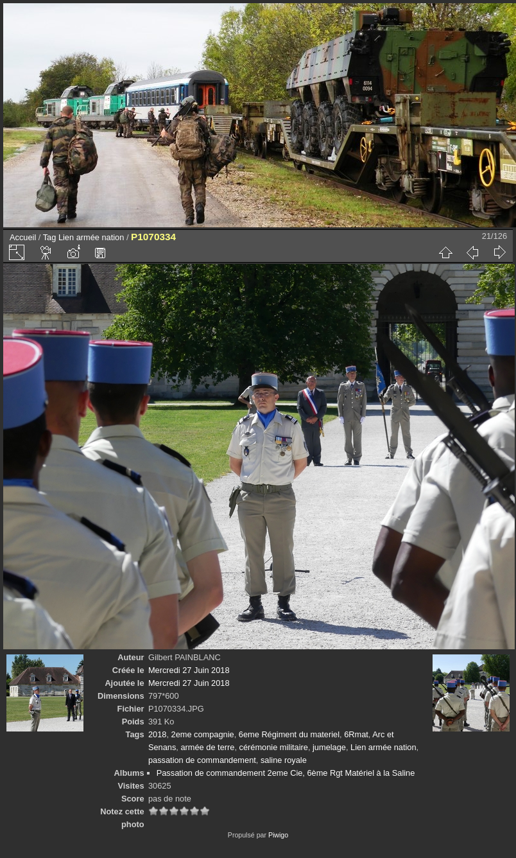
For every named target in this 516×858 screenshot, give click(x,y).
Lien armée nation (91, 237)
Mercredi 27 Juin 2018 (189, 670)
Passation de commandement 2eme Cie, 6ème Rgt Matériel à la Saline (286, 773)
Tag (49, 237)
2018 (157, 734)
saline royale (284, 760)
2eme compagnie (202, 734)
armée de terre (207, 747)
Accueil (23, 237)
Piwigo (278, 835)
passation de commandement (202, 760)
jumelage (329, 747)
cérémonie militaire (273, 747)
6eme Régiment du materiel (289, 734)
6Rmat (356, 734)
